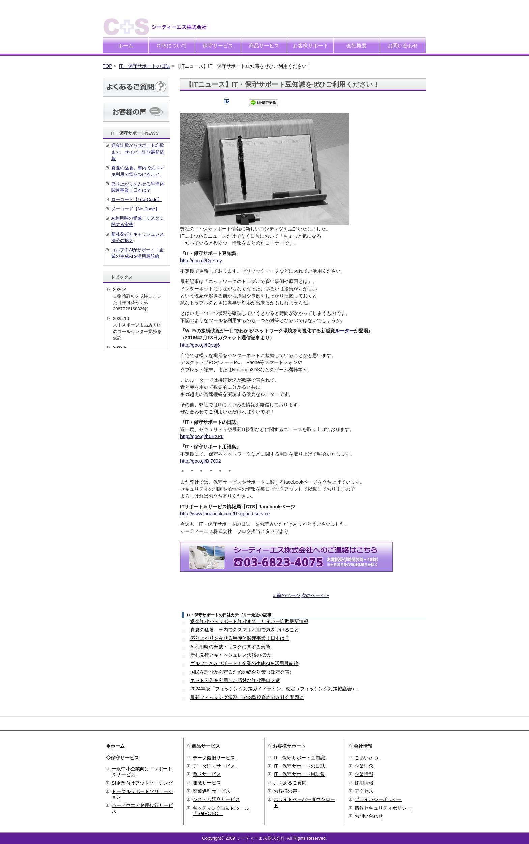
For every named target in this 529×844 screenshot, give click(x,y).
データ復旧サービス (214, 757)
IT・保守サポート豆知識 (299, 757)
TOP (107, 66)
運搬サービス (207, 782)
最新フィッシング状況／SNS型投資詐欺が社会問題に (247, 697)
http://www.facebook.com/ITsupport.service (225, 513)
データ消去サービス (214, 766)
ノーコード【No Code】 (135, 208)
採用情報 (364, 782)
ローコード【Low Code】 (136, 199)
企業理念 (364, 766)
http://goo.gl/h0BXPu (201, 436)
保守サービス (218, 45)
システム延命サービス (216, 799)
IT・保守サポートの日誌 (144, 66)
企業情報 (364, 774)
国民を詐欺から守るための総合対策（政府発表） (242, 672)
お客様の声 (285, 791)
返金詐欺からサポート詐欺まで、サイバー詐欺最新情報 (249, 621)
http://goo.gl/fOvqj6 (200, 345)
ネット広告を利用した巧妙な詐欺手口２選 (235, 680)
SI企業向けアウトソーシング (142, 783)
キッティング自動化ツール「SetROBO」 (221, 810)
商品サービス (264, 45)
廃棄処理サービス (211, 791)
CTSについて (172, 45)
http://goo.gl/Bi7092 (200, 461)
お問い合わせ (403, 45)
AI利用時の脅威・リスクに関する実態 (230, 646)
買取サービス (207, 774)
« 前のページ (286, 595)
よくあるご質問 (290, 782)
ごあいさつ (366, 757)
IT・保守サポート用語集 (299, 774)
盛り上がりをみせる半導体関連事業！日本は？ (239, 638)
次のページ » (315, 595)
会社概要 (356, 45)
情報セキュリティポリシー (383, 808)
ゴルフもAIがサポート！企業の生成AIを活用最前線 (244, 663)
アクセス (364, 791)
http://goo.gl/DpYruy (201, 260)
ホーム (125, 45)
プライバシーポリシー (378, 799)
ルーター (344, 330)
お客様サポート (310, 45)
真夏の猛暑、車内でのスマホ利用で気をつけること (244, 629)
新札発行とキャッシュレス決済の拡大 (230, 655)
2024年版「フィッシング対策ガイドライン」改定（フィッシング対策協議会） (273, 688)
